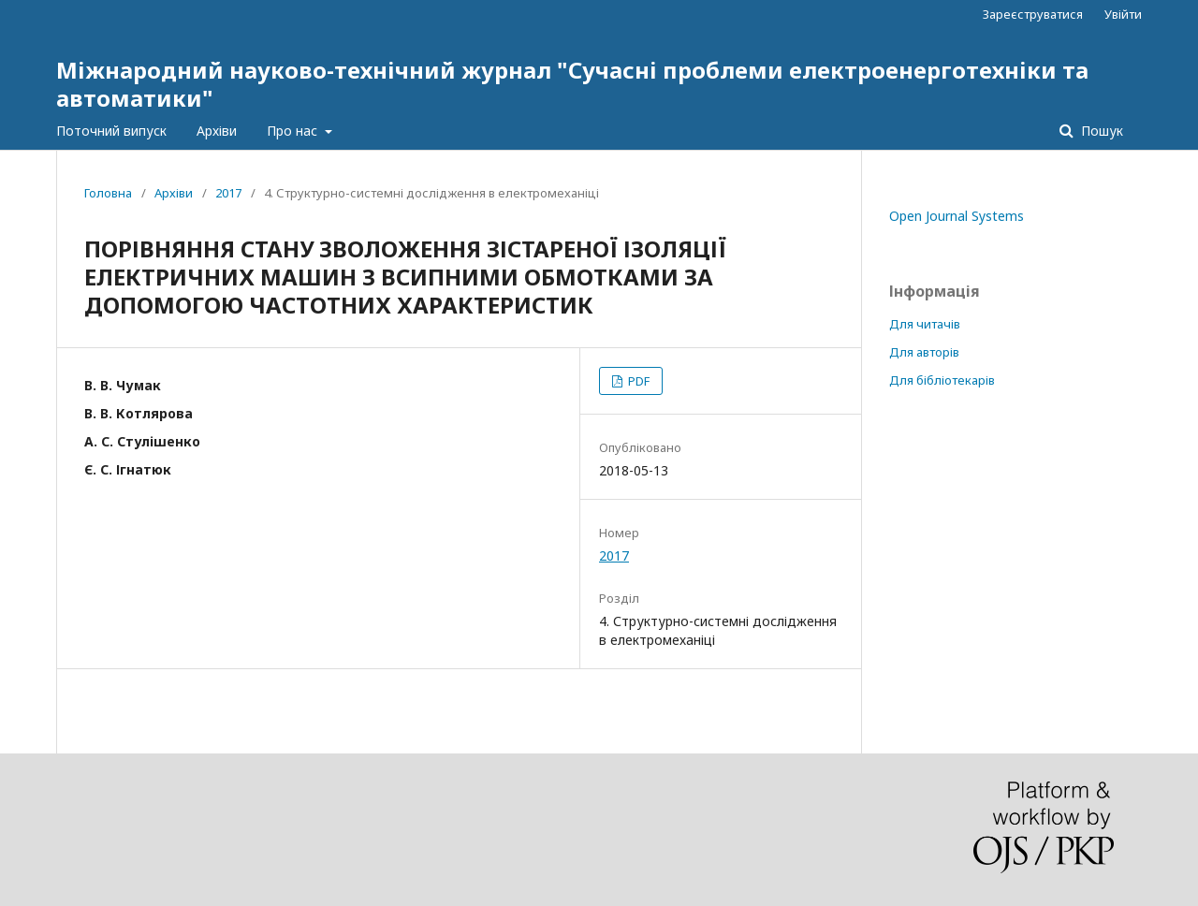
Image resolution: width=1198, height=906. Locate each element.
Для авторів (924, 351)
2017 (228, 192)
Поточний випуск (111, 130)
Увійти (1123, 14)
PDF (637, 381)
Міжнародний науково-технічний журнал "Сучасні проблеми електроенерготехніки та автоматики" (572, 83)
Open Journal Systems (956, 216)
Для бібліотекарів (942, 380)
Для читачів (924, 323)
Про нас (294, 130)
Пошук (1100, 130)
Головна (108, 192)
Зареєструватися (1033, 14)
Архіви (217, 130)
